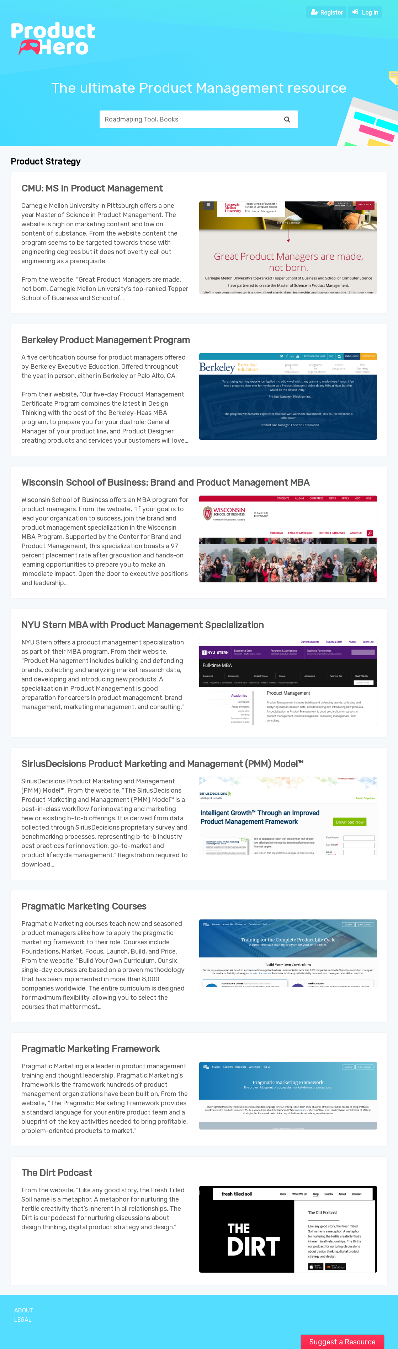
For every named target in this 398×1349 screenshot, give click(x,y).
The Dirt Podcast (56, 1172)
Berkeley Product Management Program (105, 340)
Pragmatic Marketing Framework (90, 1048)
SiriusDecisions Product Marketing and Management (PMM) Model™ (162, 764)
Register (331, 12)
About (23, 1310)
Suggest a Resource (342, 1342)
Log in (370, 12)
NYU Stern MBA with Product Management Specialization (142, 625)
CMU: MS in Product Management (92, 188)
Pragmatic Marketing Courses (84, 906)
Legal (23, 1319)
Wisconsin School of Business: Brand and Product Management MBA (165, 482)
